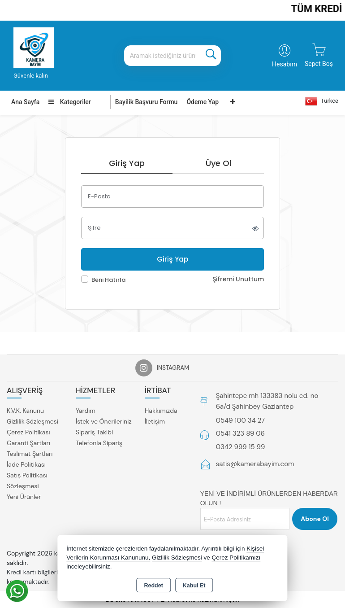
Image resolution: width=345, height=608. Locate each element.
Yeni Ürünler (24, 497)
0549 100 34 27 (240, 420)
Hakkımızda (161, 411)
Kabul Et (194, 585)
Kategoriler (69, 101)
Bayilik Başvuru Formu (146, 101)
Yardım (85, 411)
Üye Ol (218, 163)
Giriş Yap (127, 163)
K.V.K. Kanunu (25, 411)
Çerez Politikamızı (236, 557)
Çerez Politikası (28, 432)
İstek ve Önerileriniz (104, 421)
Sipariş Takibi (94, 432)
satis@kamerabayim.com (255, 463)
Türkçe (321, 101)
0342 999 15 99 (240, 446)
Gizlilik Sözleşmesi (32, 421)
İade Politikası (26, 464)
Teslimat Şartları (29, 454)
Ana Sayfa (25, 101)
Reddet (153, 585)
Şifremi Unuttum (238, 279)
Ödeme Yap (202, 101)
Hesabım (284, 64)
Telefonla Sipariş (99, 443)
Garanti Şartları (28, 443)
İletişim (155, 421)
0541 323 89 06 (240, 433)
